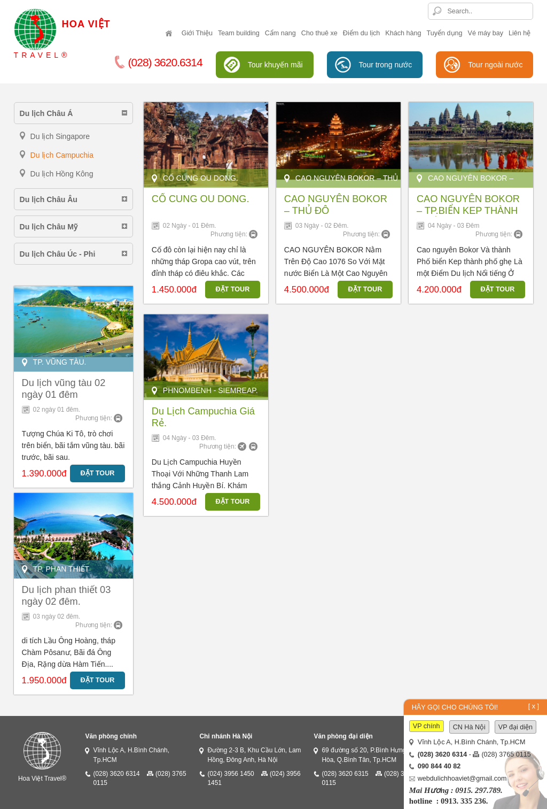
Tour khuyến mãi (275, 64)
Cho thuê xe (319, 33)
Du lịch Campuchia (61, 155)
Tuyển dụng (445, 33)
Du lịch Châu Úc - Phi (58, 254)
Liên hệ (519, 33)
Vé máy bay (486, 33)
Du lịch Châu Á (46, 113)
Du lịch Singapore (60, 136)
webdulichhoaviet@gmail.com (462, 778)
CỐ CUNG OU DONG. (200, 199)
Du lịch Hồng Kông (61, 173)
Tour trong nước (385, 64)
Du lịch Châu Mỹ (48, 226)
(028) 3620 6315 (345, 773)
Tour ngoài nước (495, 64)
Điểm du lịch (361, 33)
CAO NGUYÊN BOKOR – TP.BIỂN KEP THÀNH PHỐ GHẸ (468, 211)
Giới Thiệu (197, 33)
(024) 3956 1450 (230, 773)
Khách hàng (403, 33)
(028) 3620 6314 (116, 773)
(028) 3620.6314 (158, 62)
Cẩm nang (280, 33)
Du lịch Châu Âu (48, 199)
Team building (239, 33)
